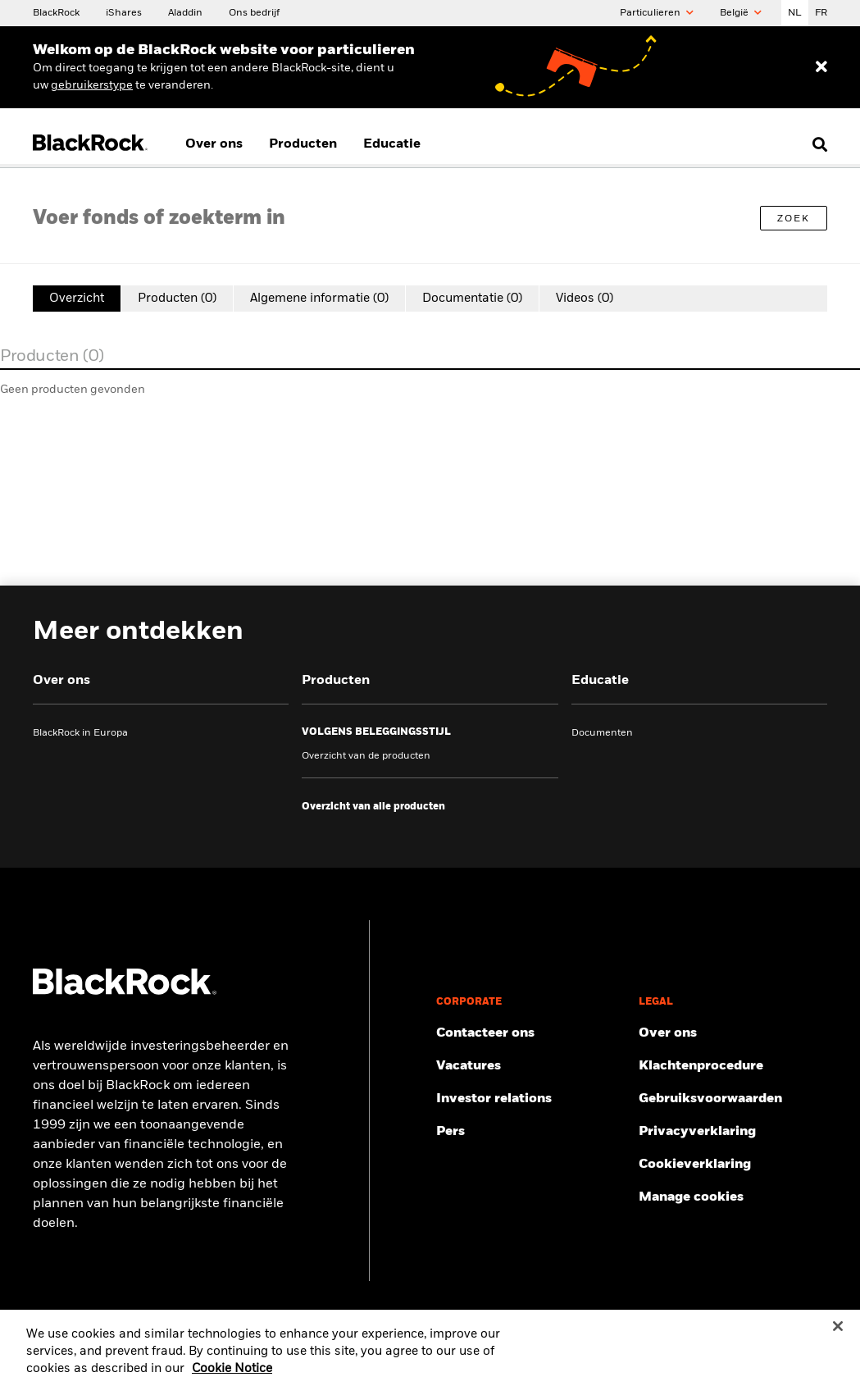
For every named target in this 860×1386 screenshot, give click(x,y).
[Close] (838, 1335)
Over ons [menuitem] (214, 144)
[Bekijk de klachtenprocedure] (733, 1066)
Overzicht (76, 298)
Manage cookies (691, 1197)
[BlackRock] (56, 12)
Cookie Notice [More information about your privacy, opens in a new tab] (232, 1378)
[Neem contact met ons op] (530, 1033)
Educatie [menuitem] (392, 144)
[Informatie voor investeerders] (530, 1099)
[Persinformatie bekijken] (530, 1132)
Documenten (602, 733)
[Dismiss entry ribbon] (821, 67)
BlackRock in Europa (80, 733)
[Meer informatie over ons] (733, 1033)
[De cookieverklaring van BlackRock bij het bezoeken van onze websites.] (733, 1164)
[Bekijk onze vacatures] (530, 1066)
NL (795, 13)
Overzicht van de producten (366, 756)
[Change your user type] (92, 85)
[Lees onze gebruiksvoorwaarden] (733, 1099)
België (741, 13)
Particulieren (657, 13)
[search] (816, 144)
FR (821, 13)
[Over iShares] (124, 12)
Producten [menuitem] (303, 144)
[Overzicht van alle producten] (373, 807)
